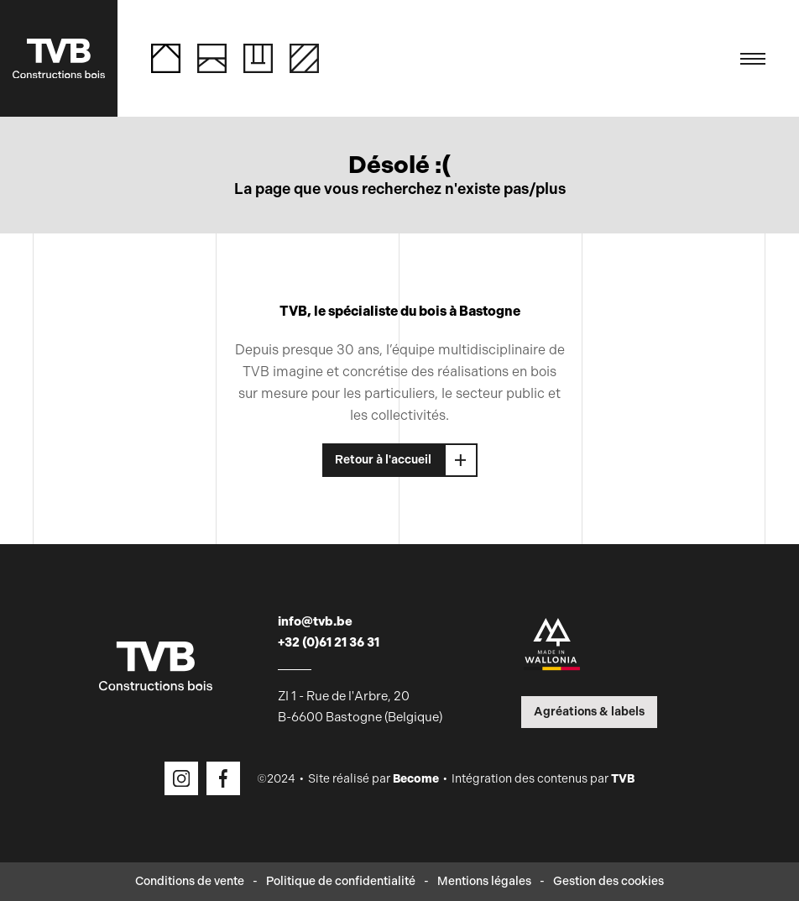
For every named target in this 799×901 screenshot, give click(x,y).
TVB (622, 779)
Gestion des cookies (608, 881)
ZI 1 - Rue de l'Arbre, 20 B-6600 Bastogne (360, 707)
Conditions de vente (189, 881)
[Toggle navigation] (752, 58)
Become (416, 779)
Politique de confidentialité (340, 881)
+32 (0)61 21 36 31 (328, 642)
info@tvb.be (315, 621)
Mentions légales (484, 881)
